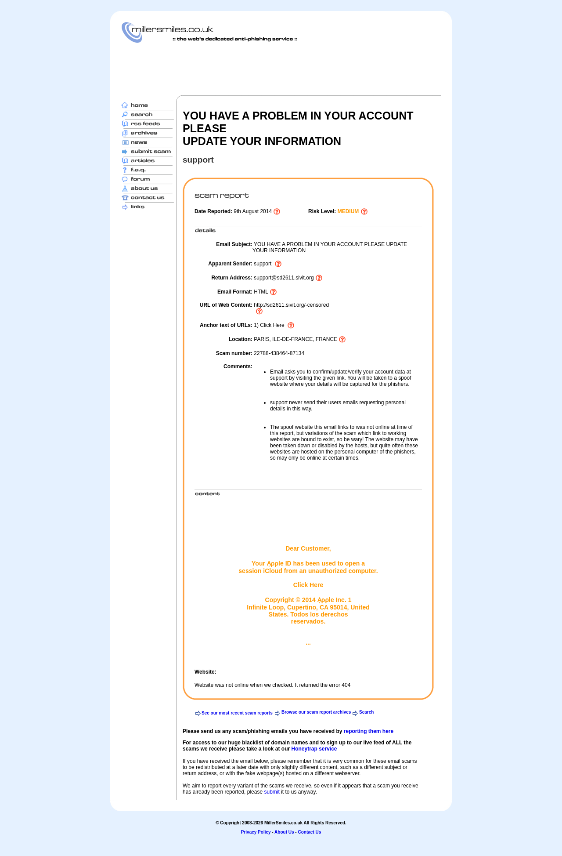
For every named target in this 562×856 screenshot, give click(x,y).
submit (271, 792)
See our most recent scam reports (237, 713)
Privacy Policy (256, 832)
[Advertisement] (281, 69)
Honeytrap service (314, 749)
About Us (284, 832)
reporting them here (368, 731)
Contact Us (309, 832)
